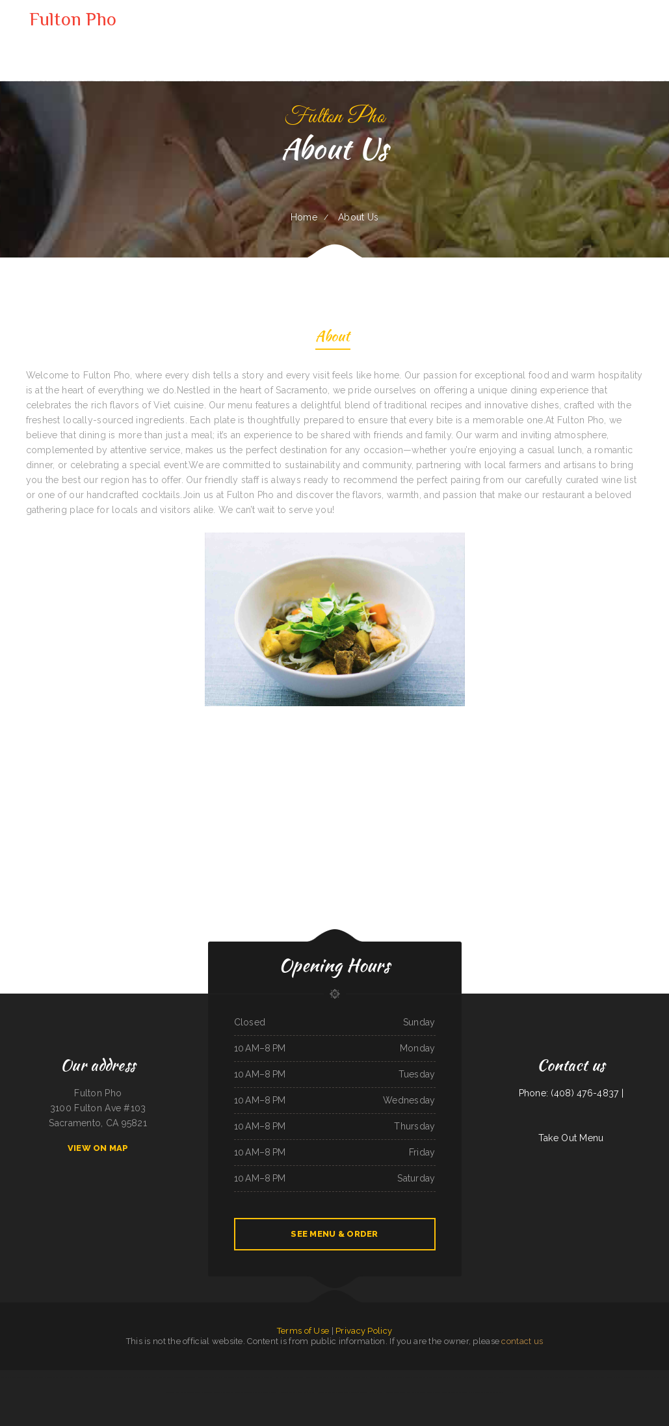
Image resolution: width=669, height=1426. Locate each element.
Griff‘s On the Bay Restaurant (241, 1377)
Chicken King (492, 1377)
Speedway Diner (359, 1377)
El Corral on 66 (51, 1377)
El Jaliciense (570, 1377)
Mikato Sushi (399, 1392)
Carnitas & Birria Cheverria (472, 1392)
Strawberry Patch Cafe (175, 1392)
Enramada (410, 1392)
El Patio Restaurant (98, 1377)
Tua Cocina (6, 1377)
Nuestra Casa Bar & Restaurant (619, 1377)
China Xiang (223, 1377)
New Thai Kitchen (322, 1392)
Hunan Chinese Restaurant (206, 1377)
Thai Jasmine (173, 1377)
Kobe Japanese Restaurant (509, 1377)
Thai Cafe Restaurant (642, 1377)
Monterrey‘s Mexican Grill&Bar (290, 1392)
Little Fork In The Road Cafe (428, 1392)
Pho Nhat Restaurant (492, 1392)
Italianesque (227, 1392)
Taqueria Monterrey (360, 1392)
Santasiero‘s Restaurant (341, 1377)
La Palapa (422, 1377)
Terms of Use (303, 1331)
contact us (522, 1341)
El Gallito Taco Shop (529, 1377)
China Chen (389, 1392)
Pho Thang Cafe (411, 1377)
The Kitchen (309, 1392)
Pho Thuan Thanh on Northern (473, 1377)
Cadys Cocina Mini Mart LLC (22, 1377)
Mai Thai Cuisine (311, 1377)
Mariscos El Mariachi (451, 1377)
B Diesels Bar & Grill (595, 1377)
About (332, 338)
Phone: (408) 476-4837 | (571, 1093)
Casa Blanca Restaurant (157, 1377)
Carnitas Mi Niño (66, 1377)
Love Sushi (558, 1377)
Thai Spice (38, 1377)
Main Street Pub (376, 1392)
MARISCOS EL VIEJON (117, 1377)
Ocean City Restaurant (243, 1392)
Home (304, 217)
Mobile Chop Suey (658, 1377)
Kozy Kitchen (280, 1377)
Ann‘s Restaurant (546, 1377)
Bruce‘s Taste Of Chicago (197, 1392)
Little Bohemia (324, 1377)
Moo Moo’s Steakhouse (451, 1392)
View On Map (98, 1148)
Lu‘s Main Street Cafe (137, 1377)
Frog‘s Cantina (397, 1377)
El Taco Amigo (344, 1392)
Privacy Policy (363, 1331)
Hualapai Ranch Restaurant (378, 1377)
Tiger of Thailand (187, 1377)
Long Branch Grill (81, 1377)
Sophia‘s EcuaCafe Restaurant (266, 1392)
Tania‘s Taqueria (214, 1392)
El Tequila (580, 1377)
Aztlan (334, 1392)
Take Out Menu (571, 1138)
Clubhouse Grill (435, 1377)
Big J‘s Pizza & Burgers (264, 1377)
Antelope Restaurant (295, 1377)
